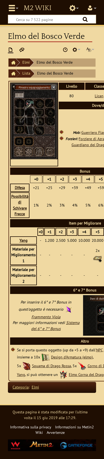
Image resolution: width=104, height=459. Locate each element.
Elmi (26, 62)
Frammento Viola (45, 316)
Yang (23, 240)
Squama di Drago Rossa (51, 365)
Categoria (21, 387)
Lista (26, 73)
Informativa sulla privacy (30, 426)
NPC (99, 349)
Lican (99, 95)
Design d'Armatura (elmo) (72, 357)
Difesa (20, 187)
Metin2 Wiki (37, 8)
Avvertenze (56, 432)
